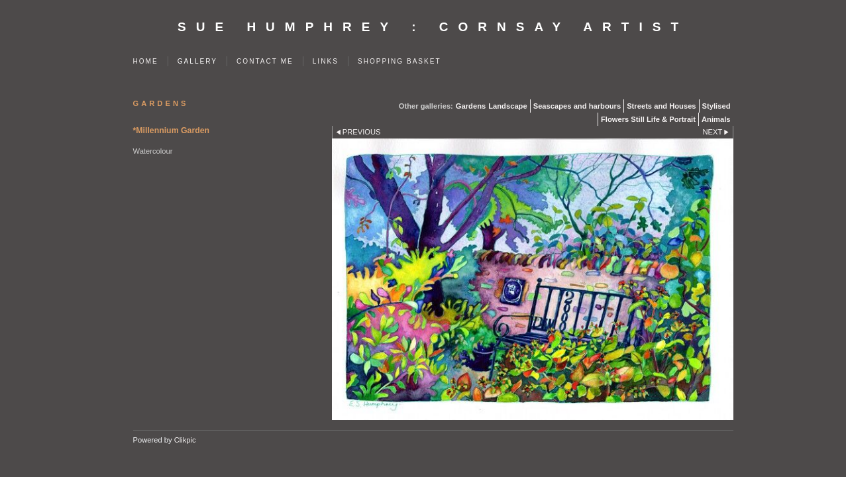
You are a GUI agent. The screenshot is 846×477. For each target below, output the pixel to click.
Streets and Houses (661, 106)
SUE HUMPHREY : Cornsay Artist (433, 27)
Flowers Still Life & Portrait (648, 119)
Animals (716, 119)
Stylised (716, 106)
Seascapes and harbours (577, 106)
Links (326, 61)
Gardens (471, 106)
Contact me (265, 61)
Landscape (507, 106)
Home (145, 61)
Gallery (197, 61)
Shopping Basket (399, 61)
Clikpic (185, 440)
